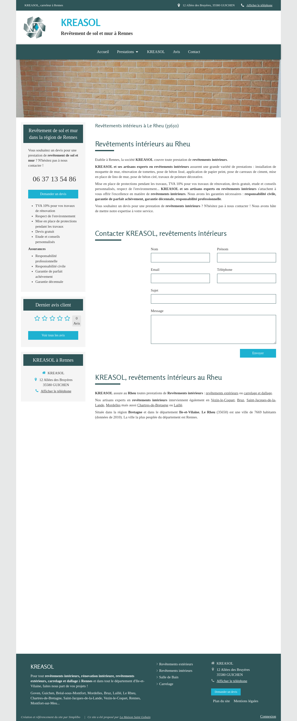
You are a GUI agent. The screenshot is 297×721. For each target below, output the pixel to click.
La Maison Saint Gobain (135, 717)
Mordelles (113, 405)
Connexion (268, 716)
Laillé (178, 405)
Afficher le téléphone (259, 5)
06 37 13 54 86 (54, 179)
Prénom (222, 249)
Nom (154, 249)
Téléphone (224, 270)
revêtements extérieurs (222, 393)
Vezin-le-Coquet (222, 400)
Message (157, 311)
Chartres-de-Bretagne (152, 405)
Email (155, 270)
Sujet (154, 290)
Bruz (240, 400)
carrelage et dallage (258, 393)
